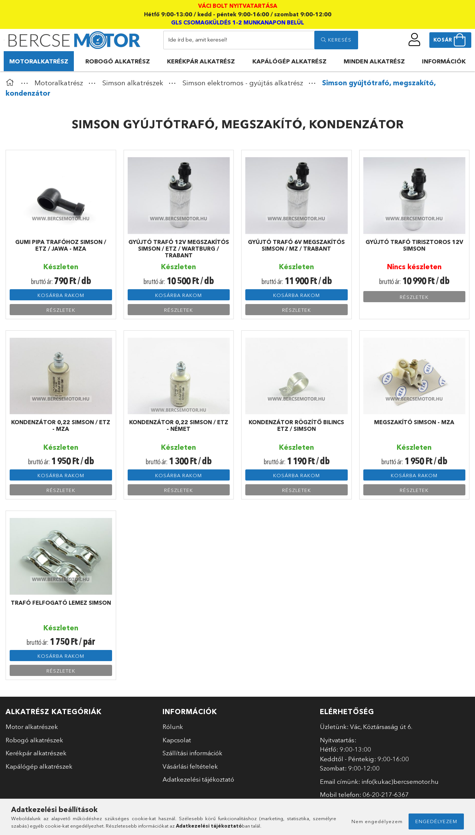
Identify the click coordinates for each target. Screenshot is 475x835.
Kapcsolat (177, 740)
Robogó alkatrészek (34, 740)
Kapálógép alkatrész (289, 61)
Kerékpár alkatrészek (36, 753)
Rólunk (173, 726)
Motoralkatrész (38, 61)
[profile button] (414, 39)
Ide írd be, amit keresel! (197, 39)
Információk (444, 61)
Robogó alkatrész (117, 61)
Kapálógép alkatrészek (39, 766)
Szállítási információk (192, 753)
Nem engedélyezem (377, 821)
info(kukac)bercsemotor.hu (400, 781)
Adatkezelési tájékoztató (198, 779)
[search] (336, 40)
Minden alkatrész (374, 61)
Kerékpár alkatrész (201, 61)
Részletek (60, 310)
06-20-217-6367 (386, 794)
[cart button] (450, 40)
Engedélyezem (436, 821)
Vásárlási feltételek (190, 766)
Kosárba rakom (60, 295)
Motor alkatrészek (32, 726)
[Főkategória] (11, 83)
